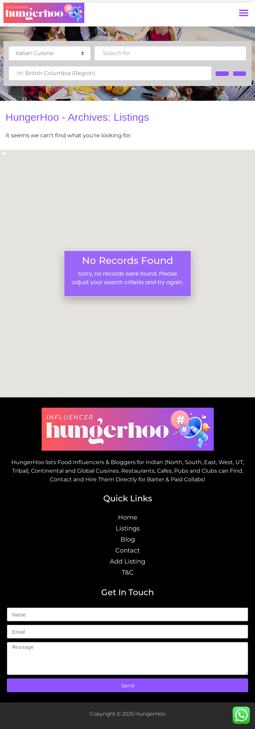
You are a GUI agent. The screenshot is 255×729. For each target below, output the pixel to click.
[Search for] (170, 53)
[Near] (110, 73)
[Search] (222, 73)
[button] (244, 13)
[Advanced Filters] (239, 73)
